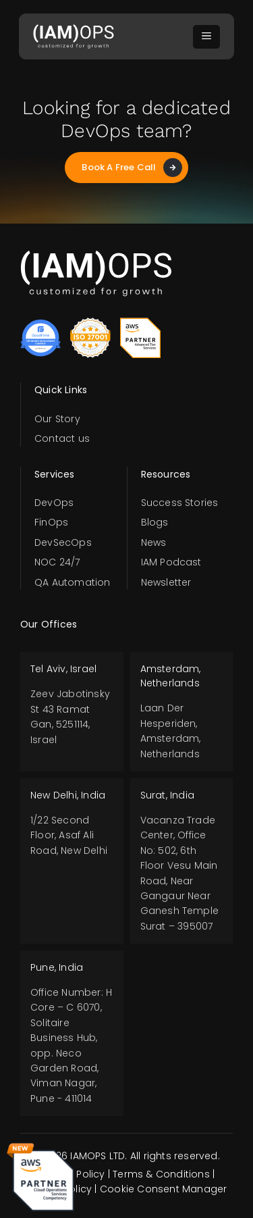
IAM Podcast (171, 562)
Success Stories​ (180, 502)
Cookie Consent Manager (163, 1189)
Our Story (57, 419)
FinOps (51, 522)
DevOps (54, 502)
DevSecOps (63, 542)
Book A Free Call (131, 167)
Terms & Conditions (161, 1174)
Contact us (62, 438)
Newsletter (166, 582)
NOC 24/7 (57, 562)
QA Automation (72, 582)
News (154, 542)
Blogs (155, 522)
